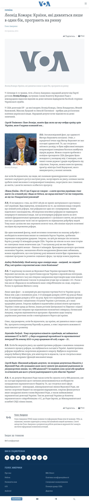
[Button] (69, 36)
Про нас (8, 473)
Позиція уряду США (54, 487)
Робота (7, 478)
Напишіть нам (11, 482)
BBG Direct (50, 473)
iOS (6, 487)
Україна (8, 10)
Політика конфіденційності (57, 478)
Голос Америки (11, 26)
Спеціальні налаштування (57, 482)
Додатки (49, 491)
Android (8, 491)
